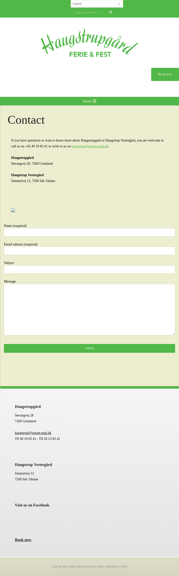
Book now (23, 540)
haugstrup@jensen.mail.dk (33, 433)
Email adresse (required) (89, 248)
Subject (89, 266)
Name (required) (89, 229)
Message (89, 308)
